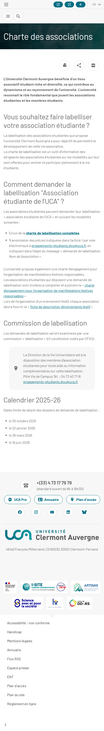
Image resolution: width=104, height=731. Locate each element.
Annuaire (48, 499)
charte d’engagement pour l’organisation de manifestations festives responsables (49, 290)
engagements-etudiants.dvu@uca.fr (59, 245)
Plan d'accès (83, 499)
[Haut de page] (52, 725)
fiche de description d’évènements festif (60, 306)
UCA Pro (17, 499)
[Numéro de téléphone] (52, 485)
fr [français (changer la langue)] (94, 4)
